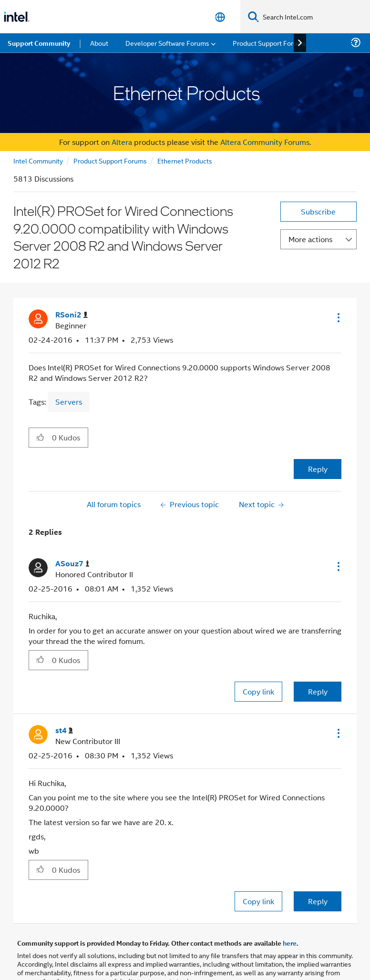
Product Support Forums (110, 160)
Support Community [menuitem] (39, 43)
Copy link (258, 691)
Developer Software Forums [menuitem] (167, 43)
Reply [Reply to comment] (318, 691)
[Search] (253, 16)
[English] (220, 16)
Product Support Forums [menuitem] (269, 43)
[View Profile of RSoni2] (71, 314)
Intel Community (38, 160)
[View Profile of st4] (64, 730)
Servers (68, 401)
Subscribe (318, 211)
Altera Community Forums (264, 141)
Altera (122, 141)
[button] (337, 317)
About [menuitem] (99, 43)
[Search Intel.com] (314, 16)
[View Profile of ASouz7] (72, 563)
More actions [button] (310, 239)
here (290, 943)
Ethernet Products (184, 160)
